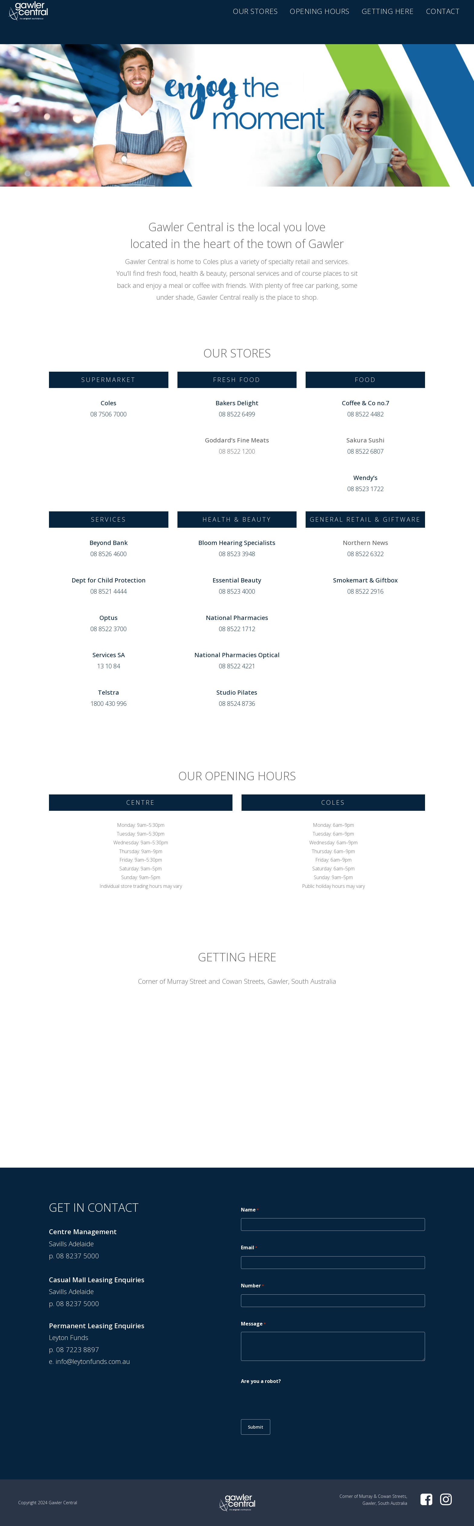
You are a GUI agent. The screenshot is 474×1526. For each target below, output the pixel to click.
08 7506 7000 (108, 414)
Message (253, 1324)
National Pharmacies (237, 618)
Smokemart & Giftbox (365, 580)
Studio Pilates (236, 692)
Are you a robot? (261, 1381)
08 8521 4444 (108, 591)
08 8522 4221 (237, 666)
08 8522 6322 (365, 554)
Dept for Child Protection (109, 580)
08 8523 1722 (365, 489)
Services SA (109, 655)
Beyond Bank (108, 543)
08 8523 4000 (237, 591)
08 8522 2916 (365, 591)
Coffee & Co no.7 (365, 403)
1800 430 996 (108, 703)
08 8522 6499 (237, 414)
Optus (108, 618)
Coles (108, 403)
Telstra (108, 692)
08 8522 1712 (237, 629)
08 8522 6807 (365, 451)
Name (250, 1210)
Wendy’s (365, 478)
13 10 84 (108, 666)
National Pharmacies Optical (237, 655)
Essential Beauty (237, 580)
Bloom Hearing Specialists (236, 543)
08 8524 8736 (237, 703)
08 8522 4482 (365, 414)
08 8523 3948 (237, 554)
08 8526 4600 (108, 554)
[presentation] (287, 1401)
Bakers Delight (237, 403)
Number (252, 1286)
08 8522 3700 (108, 629)
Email (249, 1248)
